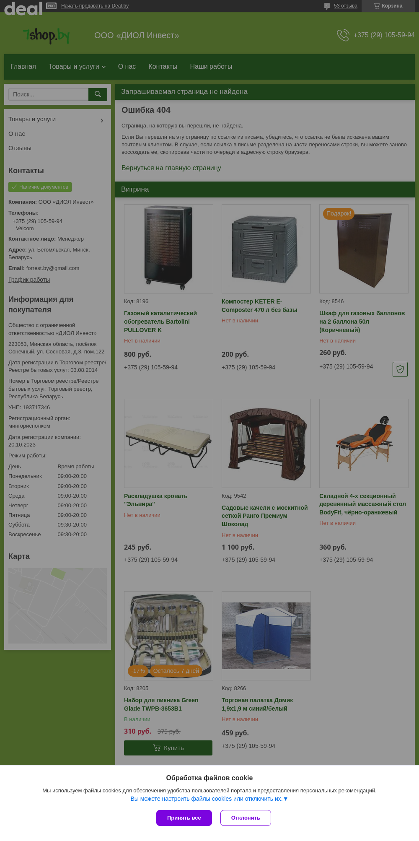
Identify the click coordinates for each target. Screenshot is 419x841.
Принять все (184, 818)
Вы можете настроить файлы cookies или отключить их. (206, 798)
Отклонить (245, 818)
